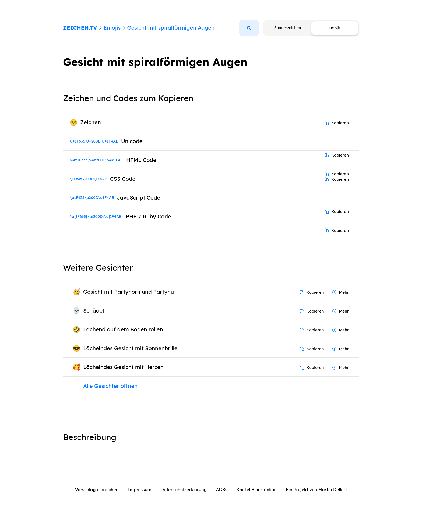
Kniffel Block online (257, 489)
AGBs (221, 489)
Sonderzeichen (287, 27)
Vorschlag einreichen (97, 489)
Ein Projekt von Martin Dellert (316, 489)
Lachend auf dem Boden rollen (123, 329)
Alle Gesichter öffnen (110, 385)
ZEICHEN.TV (80, 27)
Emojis (112, 27)
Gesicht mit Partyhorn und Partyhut (129, 291)
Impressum (140, 489)
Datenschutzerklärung (184, 489)
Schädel (93, 310)
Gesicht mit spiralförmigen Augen (170, 27)
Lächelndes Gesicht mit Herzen (123, 367)
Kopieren (337, 122)
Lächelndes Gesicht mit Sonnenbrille (130, 348)
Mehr (340, 292)
